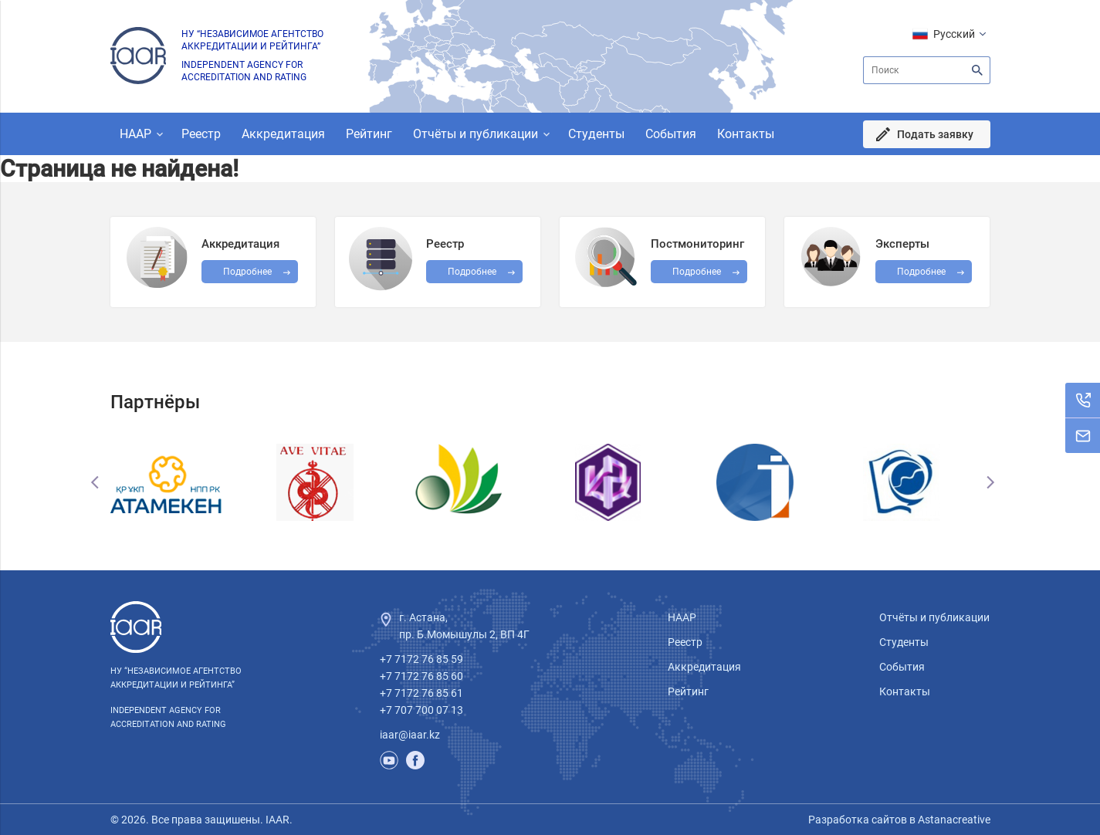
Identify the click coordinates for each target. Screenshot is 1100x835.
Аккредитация (283, 134)
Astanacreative (953, 819)
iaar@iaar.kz (410, 735)
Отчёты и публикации (475, 134)
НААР (135, 134)
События (670, 134)
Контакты (745, 134)
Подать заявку (935, 134)
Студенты (596, 134)
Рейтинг (369, 134)
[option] (183, 482)
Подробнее (696, 271)
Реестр (201, 134)
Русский (954, 34)
